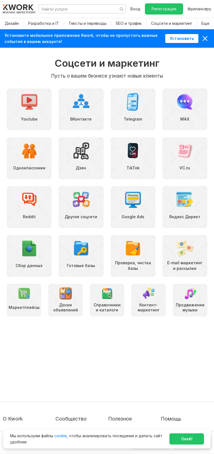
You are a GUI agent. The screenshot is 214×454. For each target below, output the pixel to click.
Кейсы (61, 383)
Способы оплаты (19, 399)
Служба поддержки (180, 373)
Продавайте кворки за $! (132, 383)
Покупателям (121, 363)
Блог (59, 363)
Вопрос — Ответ (177, 363)
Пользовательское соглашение (21, 376)
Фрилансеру (199, 8)
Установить (182, 38)
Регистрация (164, 8)
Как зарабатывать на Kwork (128, 396)
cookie (60, 435)
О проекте (13, 363)
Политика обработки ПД (27, 389)
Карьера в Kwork (19, 409)
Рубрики (116, 409)
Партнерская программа (79, 373)
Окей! (187, 438)
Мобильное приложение (131, 419)
